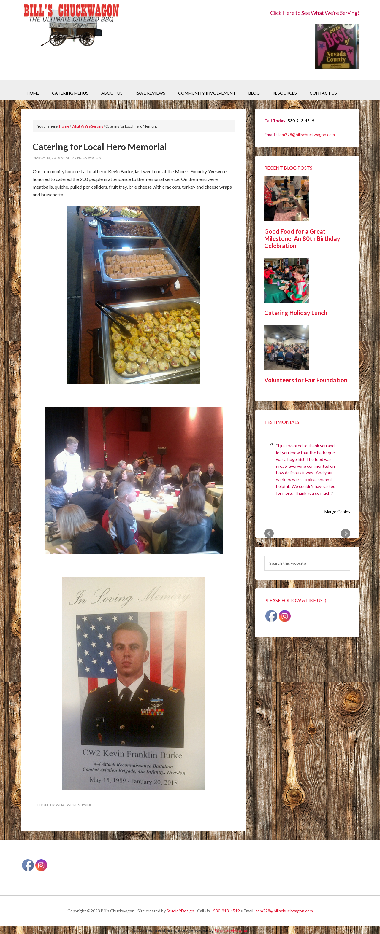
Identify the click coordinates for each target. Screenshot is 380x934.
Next (345, 533)
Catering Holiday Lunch (295, 312)
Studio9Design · (181, 910)
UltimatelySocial (231, 930)
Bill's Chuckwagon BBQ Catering (71, 25)
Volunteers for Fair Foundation (305, 380)
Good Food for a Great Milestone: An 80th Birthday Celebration (302, 238)
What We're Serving (74, 805)
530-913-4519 (226, 910)
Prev (269, 533)
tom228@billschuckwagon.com (306, 134)
